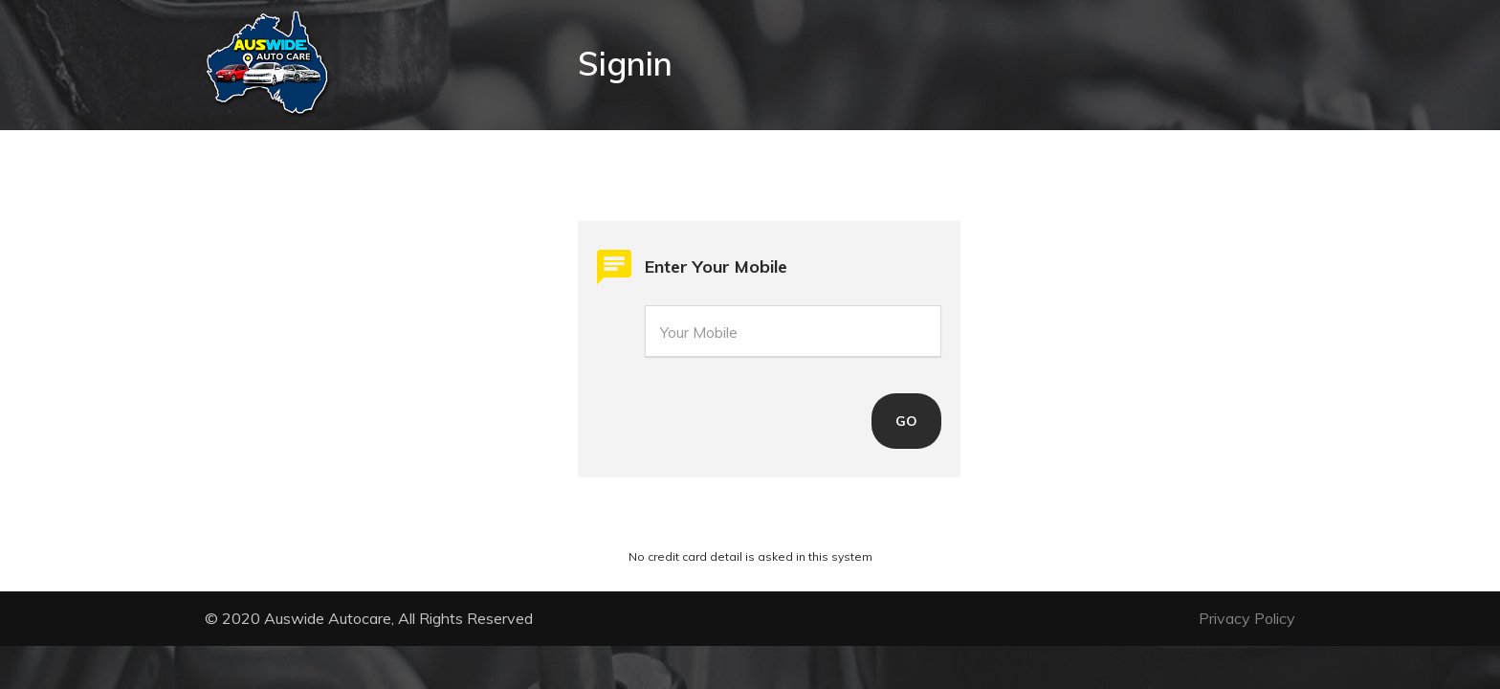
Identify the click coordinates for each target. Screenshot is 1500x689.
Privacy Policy (1247, 618)
